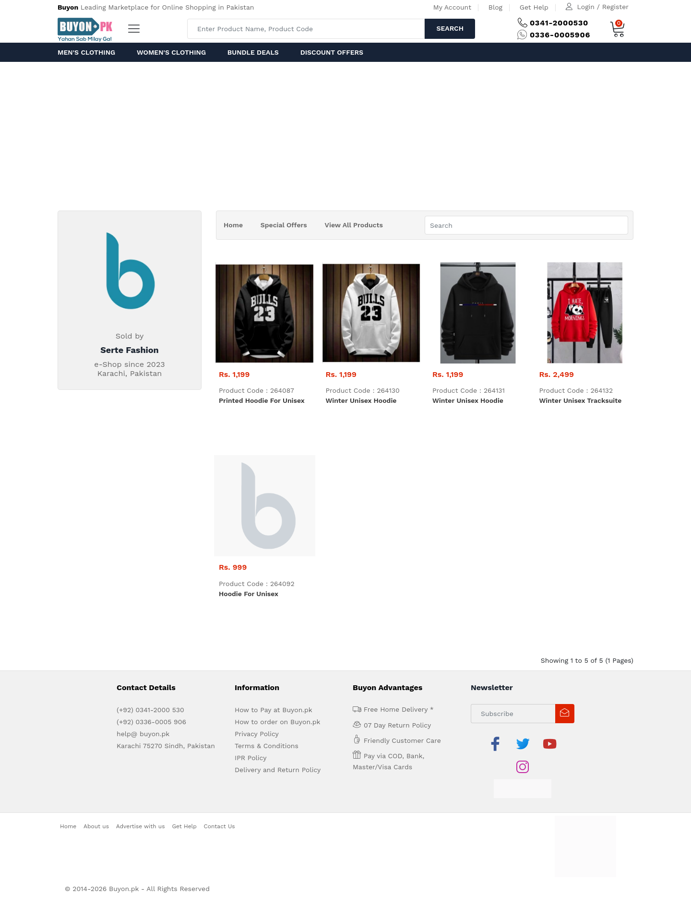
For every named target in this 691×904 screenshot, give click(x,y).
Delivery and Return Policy (278, 770)
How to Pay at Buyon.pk (273, 710)
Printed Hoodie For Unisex (262, 400)
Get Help (534, 7)
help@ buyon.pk (143, 734)
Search (450, 28)
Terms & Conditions (266, 746)
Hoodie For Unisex (248, 594)
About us (96, 826)
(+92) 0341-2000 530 (150, 710)
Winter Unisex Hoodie (361, 400)
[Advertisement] (345, 134)
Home (233, 225)
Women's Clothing (171, 52)
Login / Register (603, 7)
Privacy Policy (257, 734)
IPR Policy (250, 758)
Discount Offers (331, 52)
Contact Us (219, 826)
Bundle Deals (253, 52)
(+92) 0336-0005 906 (151, 722)
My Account (452, 7)
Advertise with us (140, 826)
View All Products (354, 225)
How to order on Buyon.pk (278, 722)
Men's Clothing (86, 52)
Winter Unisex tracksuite (580, 400)
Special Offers (284, 225)
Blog (495, 7)
